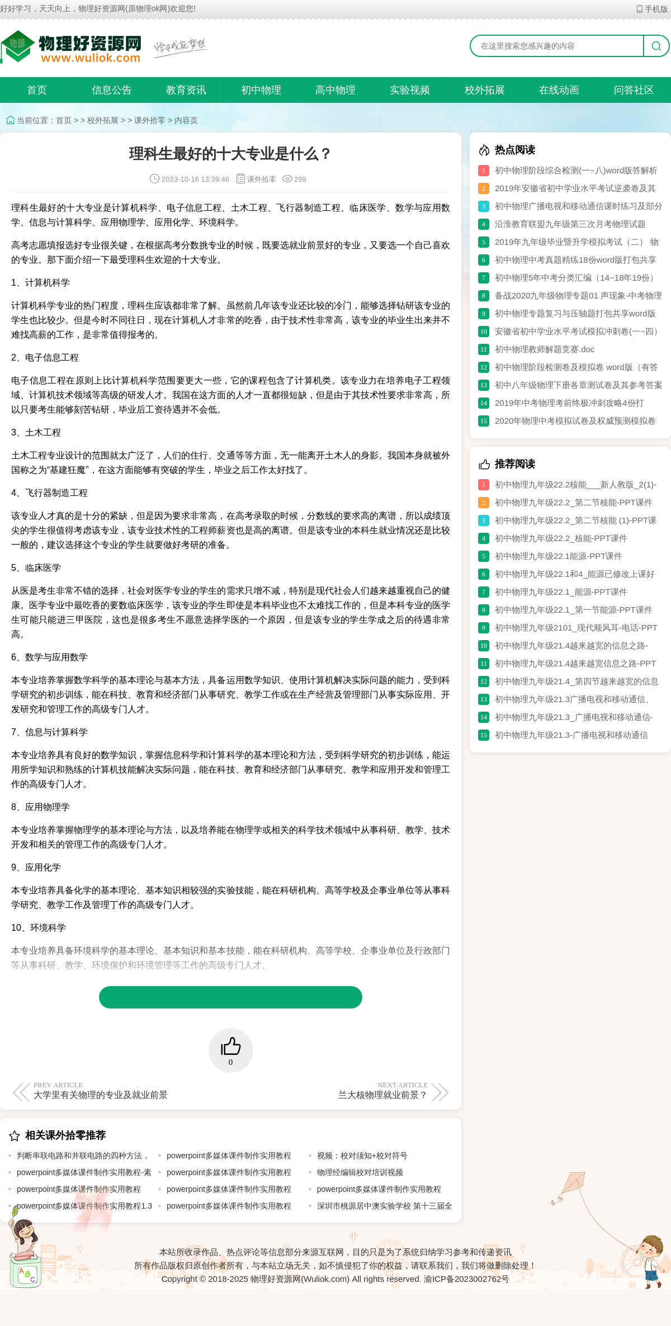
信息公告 (112, 90)
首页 (37, 90)
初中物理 (261, 90)
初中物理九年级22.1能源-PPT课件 (558, 556)
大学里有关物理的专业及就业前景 (130, 1090)
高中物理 (335, 90)
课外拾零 (150, 120)
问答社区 (634, 90)
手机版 (651, 8)
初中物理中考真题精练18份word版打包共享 (575, 259)
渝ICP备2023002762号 (466, 1279)
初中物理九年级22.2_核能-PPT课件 (561, 538)
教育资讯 (186, 90)
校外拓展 (485, 90)
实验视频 (410, 90)
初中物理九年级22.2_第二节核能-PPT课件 (574, 502)
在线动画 (559, 90)
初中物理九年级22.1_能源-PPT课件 (561, 591)
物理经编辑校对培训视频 (360, 1172)
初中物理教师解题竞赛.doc (544, 349)
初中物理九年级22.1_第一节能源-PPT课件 (574, 609)
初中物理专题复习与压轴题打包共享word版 (575, 313)
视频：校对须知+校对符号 (362, 1155)
